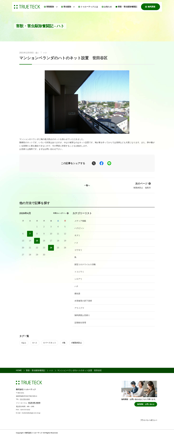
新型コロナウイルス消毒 (85, 264)
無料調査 (151, 7)
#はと (23, 343)
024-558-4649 (25, 399)
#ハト (34, 343)
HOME (19, 370)
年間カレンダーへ (61, 213)
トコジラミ (79, 272)
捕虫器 (77, 294)
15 (37, 241)
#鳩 (63, 343)
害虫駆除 (67, 7)
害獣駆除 (50, 7)
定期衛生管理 (80, 323)
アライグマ (79, 308)
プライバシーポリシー (148, 420)
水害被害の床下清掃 (83, 301)
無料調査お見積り (82, 315)
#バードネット (49, 343)
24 (51, 248)
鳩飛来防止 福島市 (142, 185)
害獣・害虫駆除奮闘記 (127, 7)
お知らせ (108, 7)
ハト (45, 53)
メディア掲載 (80, 221)
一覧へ (87, 185)
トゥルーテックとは (89, 7)
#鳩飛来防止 (76, 343)
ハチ (76, 286)
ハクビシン (79, 228)
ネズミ (77, 235)
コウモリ (78, 250)
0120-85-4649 (34, 403)
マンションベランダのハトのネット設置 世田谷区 (63, 58)
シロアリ (78, 279)
